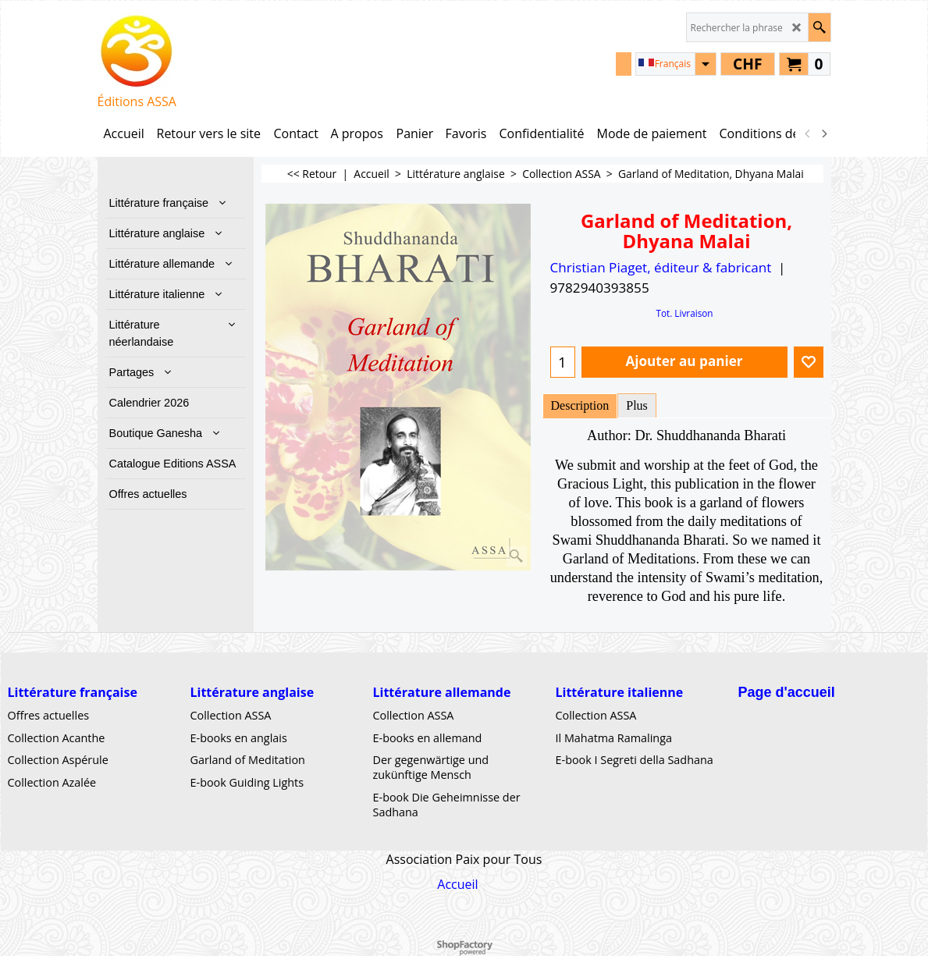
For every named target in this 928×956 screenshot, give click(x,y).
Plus (637, 405)
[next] (824, 133)
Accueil (457, 884)
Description (580, 405)
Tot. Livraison (684, 313)
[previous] (809, 133)
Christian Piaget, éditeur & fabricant (661, 267)
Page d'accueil (786, 692)
